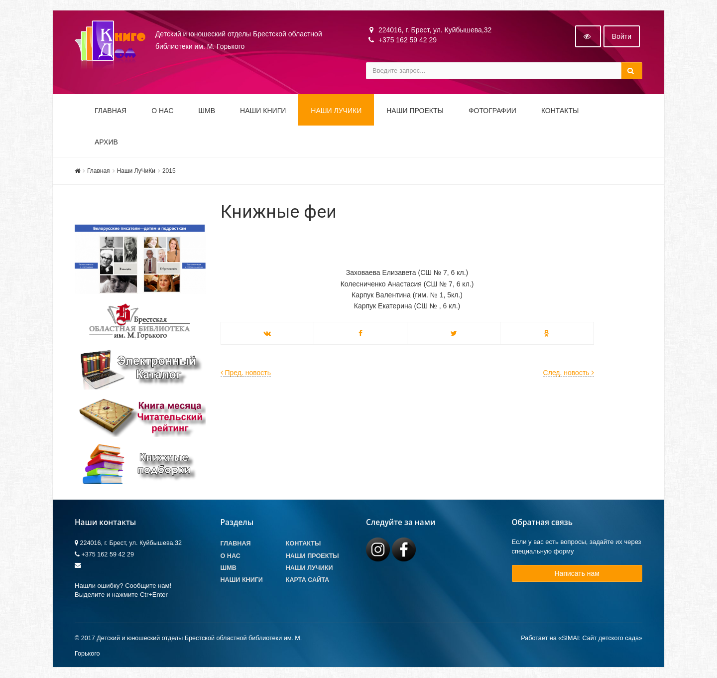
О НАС (162, 111)
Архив (106, 142)
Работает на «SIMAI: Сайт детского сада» (581, 638)
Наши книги (263, 111)
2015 (169, 170)
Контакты (560, 111)
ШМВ (206, 111)
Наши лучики (309, 567)
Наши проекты (415, 111)
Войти (621, 36)
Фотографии (492, 111)
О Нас (230, 555)
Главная (110, 111)
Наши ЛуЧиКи (336, 111)
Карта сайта (307, 579)
